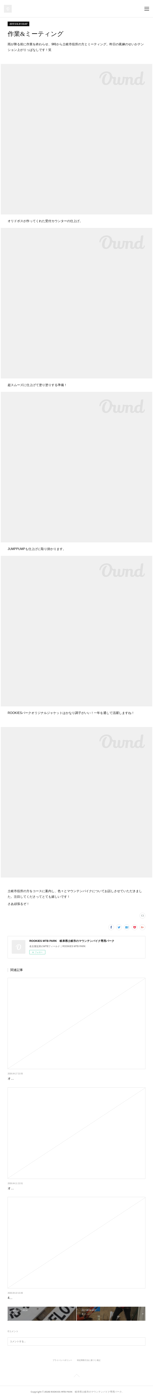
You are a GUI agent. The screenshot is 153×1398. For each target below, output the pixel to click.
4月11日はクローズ (21, 1298)
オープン (14, 1078)
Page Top (76, 1376)
